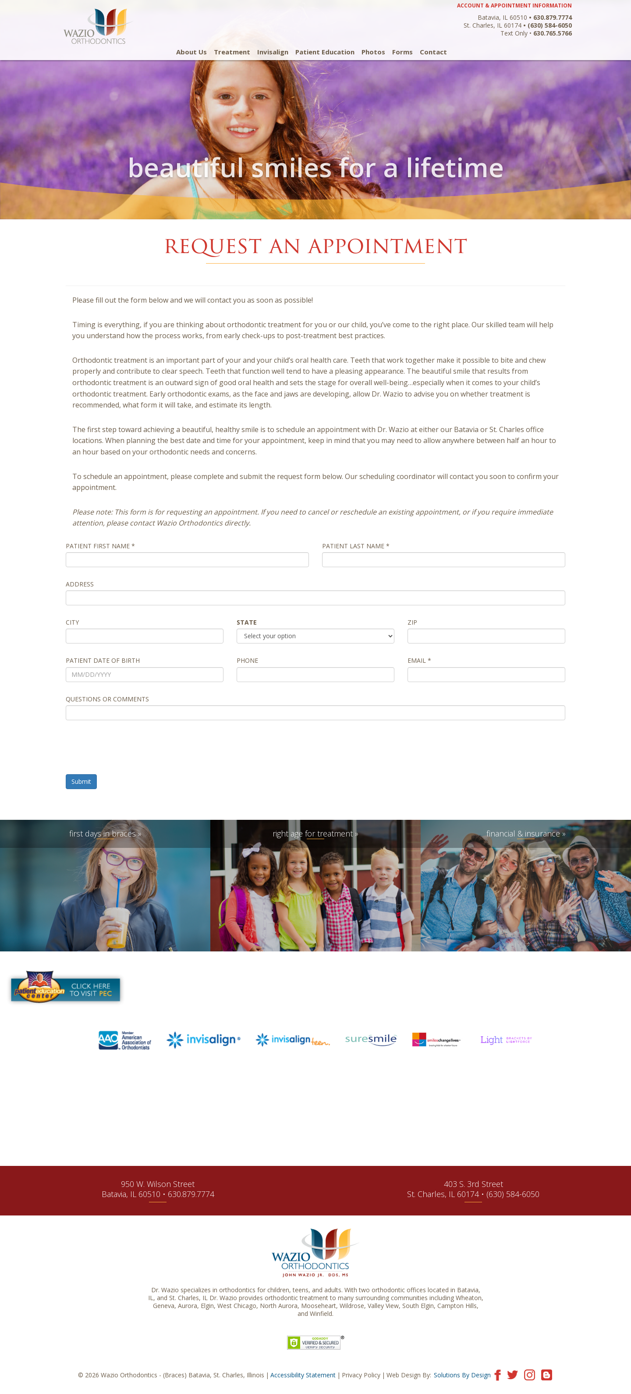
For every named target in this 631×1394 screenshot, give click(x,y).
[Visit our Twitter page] (512, 1374)
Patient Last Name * (356, 546)
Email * (419, 661)
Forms (402, 52)
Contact (433, 52)
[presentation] (132, 750)
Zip (412, 622)
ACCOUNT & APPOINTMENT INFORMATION (514, 5)
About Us (191, 52)
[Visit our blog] (546, 1374)
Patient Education (324, 52)
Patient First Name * (100, 546)
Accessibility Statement (303, 1375)
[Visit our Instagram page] (529, 1374)
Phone (247, 661)
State (247, 622)
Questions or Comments (107, 699)
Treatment (232, 52)
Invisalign (272, 52)
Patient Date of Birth (103, 661)
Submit (81, 781)
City (72, 622)
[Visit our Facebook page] (497, 1374)
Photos (373, 52)
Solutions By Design (462, 1375)
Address (80, 584)
